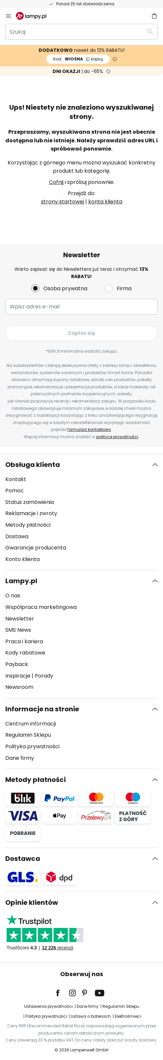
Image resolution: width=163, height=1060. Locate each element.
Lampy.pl (21, 580)
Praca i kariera (24, 641)
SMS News (18, 630)
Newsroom (19, 687)
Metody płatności (28, 525)
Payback (16, 664)
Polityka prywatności (32, 746)
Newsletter (19, 618)
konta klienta (105, 201)
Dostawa (16, 536)
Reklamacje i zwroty (31, 513)
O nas (12, 595)
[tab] (81, 512)
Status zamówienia (29, 502)
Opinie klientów (31, 902)
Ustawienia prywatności (48, 1006)
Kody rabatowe (25, 652)
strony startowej (62, 201)
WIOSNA (78, 59)
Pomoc (14, 490)
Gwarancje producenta (35, 547)
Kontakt (15, 479)
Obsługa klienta (32, 464)
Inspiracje (17, 676)
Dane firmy (19, 758)
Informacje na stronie (42, 709)
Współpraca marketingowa (41, 607)
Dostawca (22, 858)
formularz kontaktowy (89, 429)
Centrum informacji (30, 723)
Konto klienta (22, 559)
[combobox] (81, 32)
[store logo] (35, 16)
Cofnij (56, 182)
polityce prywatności (117, 437)
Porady (44, 676)
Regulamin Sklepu (28, 735)
